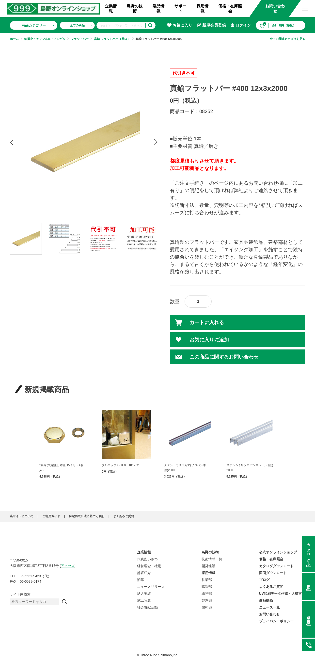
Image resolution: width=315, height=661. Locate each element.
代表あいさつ (147, 559)
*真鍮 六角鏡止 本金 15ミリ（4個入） (61, 467)
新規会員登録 (211, 25)
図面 (309, 583)
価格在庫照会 (309, 616)
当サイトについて (21, 516)
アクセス (68, 566)
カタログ (309, 551)
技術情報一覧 (212, 559)
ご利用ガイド (51, 516)
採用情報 (202, 8)
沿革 (140, 580)
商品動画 (266, 600)
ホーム (14, 39)
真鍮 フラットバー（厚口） (112, 39)
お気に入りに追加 (209, 339)
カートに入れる (206, 322)
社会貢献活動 (147, 607)
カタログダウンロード (276, 566)
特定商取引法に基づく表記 (86, 516)
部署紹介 (144, 573)
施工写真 (144, 600)
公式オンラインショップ (278, 552)
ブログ (264, 580)
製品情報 (158, 8)
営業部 (207, 580)
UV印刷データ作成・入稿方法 (282, 593)
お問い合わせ (275, 8)
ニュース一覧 (269, 607)
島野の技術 (134, 8)
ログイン (241, 25)
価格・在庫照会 (230, 8)
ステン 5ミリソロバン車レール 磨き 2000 (250, 467)
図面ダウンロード (273, 573)
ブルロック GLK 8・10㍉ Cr (120, 465)
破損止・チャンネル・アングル (44, 39)
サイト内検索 (20, 594)
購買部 (207, 587)
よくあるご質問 (123, 516)
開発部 (207, 607)
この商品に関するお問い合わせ (223, 357)
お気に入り (179, 25)
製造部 (207, 600)
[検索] (64, 601)
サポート (180, 8)
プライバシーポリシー (276, 621)
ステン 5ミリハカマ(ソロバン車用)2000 (185, 467)
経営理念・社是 (149, 566)
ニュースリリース (151, 587)
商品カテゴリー (34, 25)
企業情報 (111, 8)
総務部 (207, 593)
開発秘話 (208, 566)
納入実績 (144, 593)
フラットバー (80, 39)
